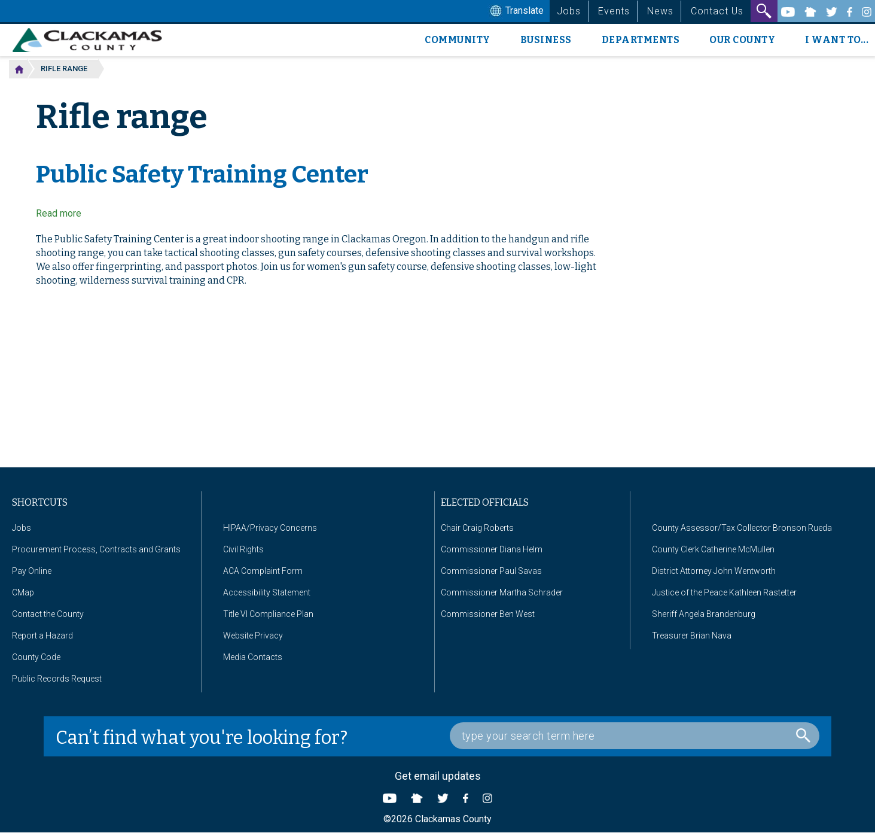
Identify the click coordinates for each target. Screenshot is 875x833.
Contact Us (717, 11)
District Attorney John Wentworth (714, 571)
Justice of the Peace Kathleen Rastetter (724, 592)
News (660, 11)
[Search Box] (634, 735)
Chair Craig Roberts (477, 528)
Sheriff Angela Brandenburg (703, 614)
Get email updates (438, 776)
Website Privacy (253, 635)
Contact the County (48, 614)
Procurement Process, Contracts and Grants (96, 549)
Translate (515, 11)
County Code (36, 657)
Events (614, 11)
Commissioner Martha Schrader (502, 592)
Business (546, 39)
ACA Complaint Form (263, 571)
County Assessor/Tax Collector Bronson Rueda (742, 528)
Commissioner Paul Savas (491, 571)
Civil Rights (243, 549)
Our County (742, 39)
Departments (641, 39)
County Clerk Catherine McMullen (713, 549)
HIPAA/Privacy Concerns (270, 528)
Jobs (569, 11)
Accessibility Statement (266, 592)
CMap (23, 592)
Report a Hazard (42, 635)
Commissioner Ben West (488, 614)
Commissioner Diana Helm (491, 549)
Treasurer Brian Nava (691, 635)
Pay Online (31, 571)
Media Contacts (252, 657)
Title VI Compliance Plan (268, 614)
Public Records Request (57, 678)
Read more (58, 213)
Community (457, 39)
